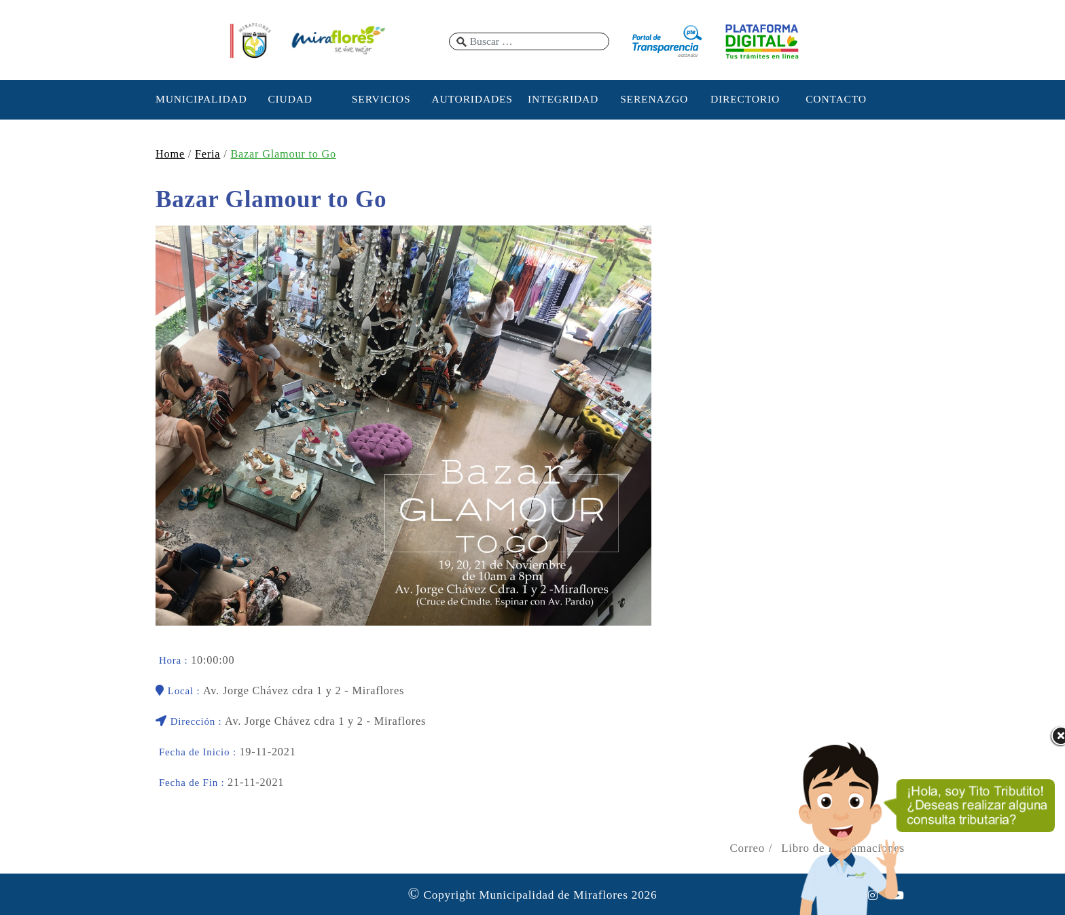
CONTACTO (836, 99)
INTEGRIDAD (563, 99)
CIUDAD (290, 99)
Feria (207, 154)
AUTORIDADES (471, 99)
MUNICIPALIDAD (199, 99)
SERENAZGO (654, 99)
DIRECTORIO (745, 99)
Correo (747, 848)
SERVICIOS (381, 99)
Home (170, 154)
